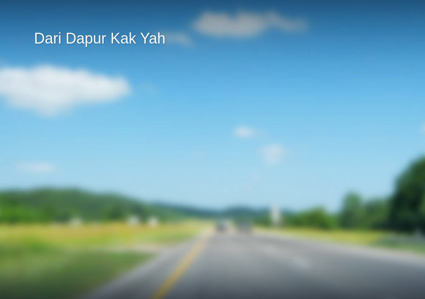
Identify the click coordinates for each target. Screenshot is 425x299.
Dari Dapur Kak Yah (100, 38)
